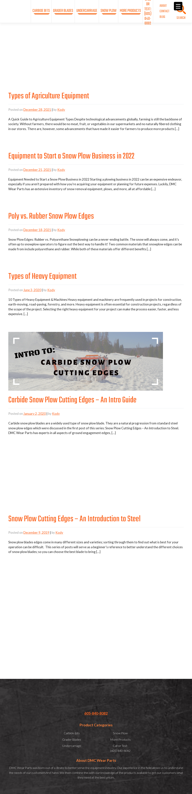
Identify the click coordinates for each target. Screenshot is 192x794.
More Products (130, 11)
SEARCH (181, 18)
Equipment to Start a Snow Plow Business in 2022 (71, 156)
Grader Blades (63, 11)
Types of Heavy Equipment (42, 276)
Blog (162, 17)
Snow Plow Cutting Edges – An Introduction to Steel (74, 519)
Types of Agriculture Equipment (48, 96)
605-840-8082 (96, 713)
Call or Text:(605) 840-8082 (147, 11)
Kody (61, 110)
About (163, 6)
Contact (164, 11)
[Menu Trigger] (178, 6)
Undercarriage (86, 11)
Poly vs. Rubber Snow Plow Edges (51, 216)
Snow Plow (109, 11)
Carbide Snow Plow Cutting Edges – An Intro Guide (72, 400)
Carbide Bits (41, 11)
